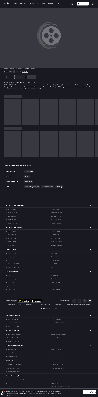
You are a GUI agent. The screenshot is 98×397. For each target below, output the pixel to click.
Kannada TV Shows (56, 220)
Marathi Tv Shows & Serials (58, 334)
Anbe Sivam (54, 253)
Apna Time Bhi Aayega (13, 264)
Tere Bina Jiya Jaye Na (13, 267)
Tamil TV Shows (11, 209)
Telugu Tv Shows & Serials (14, 341)
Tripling (9, 275)
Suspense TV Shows (56, 245)
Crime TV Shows (11, 242)
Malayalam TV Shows (56, 213)
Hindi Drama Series (56, 349)
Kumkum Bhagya (11, 279)
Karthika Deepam (55, 289)
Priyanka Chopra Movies (57, 368)
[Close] (96, 393)
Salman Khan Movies (13, 368)
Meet (52, 267)
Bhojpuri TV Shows (56, 216)
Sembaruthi (54, 264)
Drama (33, 82)
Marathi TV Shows (56, 223)
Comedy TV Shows (12, 235)
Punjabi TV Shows (55, 209)
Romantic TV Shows (56, 231)
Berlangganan (83, 4)
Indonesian (20, 82)
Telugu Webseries (12, 356)
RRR (8, 387)
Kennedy (9, 383)
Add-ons (51, 4)
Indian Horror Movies (13, 319)
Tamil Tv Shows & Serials (14, 338)
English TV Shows (12, 213)
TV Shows (25, 72)
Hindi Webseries (11, 349)
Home (15, 4)
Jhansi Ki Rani (54, 257)
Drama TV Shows (55, 235)
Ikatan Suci (8, 71)
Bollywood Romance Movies (58, 323)
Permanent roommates (57, 286)
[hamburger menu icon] (92, 3)
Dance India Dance (56, 282)
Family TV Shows (11, 238)
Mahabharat (10, 282)
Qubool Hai (54, 279)
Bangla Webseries (56, 353)
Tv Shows (23, 4)
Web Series (41, 4)
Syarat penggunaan (45, 305)
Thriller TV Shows (55, 238)
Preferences (58, 305)
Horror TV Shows (11, 245)
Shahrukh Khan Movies (57, 365)
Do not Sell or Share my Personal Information (78, 305)
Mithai (9, 260)
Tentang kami (11, 305)
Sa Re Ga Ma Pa (55, 275)
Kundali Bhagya (11, 253)
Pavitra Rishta (11, 289)
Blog (56, 308)
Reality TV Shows (11, 231)
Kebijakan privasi (30, 305)
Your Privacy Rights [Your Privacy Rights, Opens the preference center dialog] (89, 392)
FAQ (21, 305)
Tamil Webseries (11, 353)
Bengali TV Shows (12, 223)
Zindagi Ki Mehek (55, 260)
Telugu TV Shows (11, 220)
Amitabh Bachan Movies (13, 372)
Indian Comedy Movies (13, 323)
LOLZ (58, 4)
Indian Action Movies (13, 326)
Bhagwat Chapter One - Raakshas (16, 380)
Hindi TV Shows (11, 216)
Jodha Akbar (10, 286)
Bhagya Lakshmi (11, 257)
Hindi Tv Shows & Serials (14, 334)
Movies (32, 4)
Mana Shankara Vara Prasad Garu (60, 387)
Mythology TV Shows (56, 242)
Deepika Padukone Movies (14, 365)
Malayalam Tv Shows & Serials (59, 338)
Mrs (52, 380)
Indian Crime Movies (56, 319)
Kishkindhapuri (55, 383)
